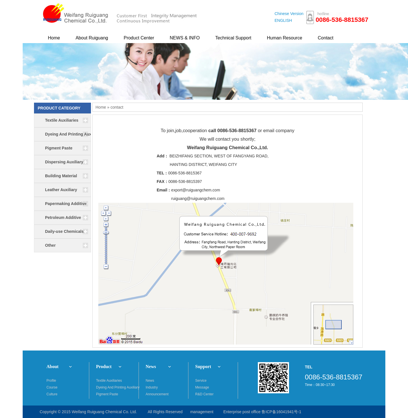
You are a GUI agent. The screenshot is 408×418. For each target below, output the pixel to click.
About (52, 366)
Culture (52, 394)
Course (52, 387)
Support (203, 366)
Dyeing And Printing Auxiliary (117, 387)
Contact (325, 37)
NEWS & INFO (185, 37)
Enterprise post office (241, 411)
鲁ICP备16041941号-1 (281, 411)
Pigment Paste (107, 394)
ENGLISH (283, 20)
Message (202, 387)
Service (201, 381)
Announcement (157, 394)
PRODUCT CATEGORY (59, 108)
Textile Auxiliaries (109, 381)
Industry (152, 387)
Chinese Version (289, 13)
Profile (51, 381)
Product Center (139, 37)
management (201, 411)
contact (116, 107)
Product (104, 366)
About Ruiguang (92, 37)
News (151, 366)
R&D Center (204, 394)
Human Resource (284, 37)
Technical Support (233, 37)
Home (54, 37)
